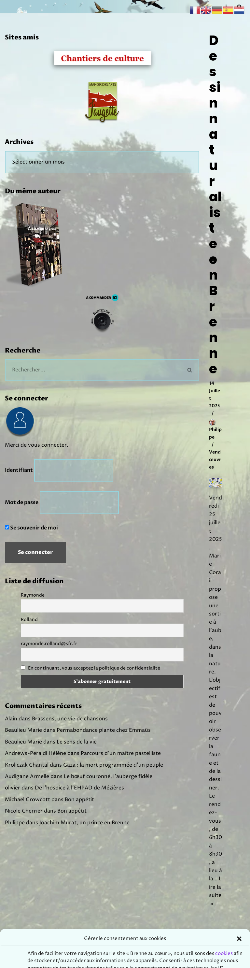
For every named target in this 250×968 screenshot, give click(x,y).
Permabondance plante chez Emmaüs (104, 731)
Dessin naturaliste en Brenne (215, 204)
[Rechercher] (93, 370)
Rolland (29, 620)
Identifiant (19, 470)
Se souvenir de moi (31, 528)
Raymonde (33, 596)
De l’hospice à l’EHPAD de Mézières (79, 789)
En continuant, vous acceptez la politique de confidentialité (94, 669)
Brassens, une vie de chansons (70, 719)
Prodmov (141, 961)
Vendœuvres (215, 460)
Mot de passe (21, 503)
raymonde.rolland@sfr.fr (49, 645)
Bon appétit (79, 800)
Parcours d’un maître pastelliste (121, 754)
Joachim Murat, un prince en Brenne (84, 824)
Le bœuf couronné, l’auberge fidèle (108, 777)
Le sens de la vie (77, 742)
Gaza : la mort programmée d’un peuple (113, 766)
